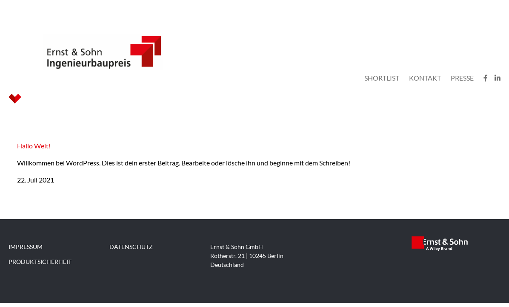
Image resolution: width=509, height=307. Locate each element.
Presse (462, 78)
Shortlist (381, 78)
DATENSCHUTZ (131, 246)
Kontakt (425, 78)
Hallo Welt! (34, 146)
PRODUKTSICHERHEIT (40, 261)
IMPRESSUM (26, 246)
